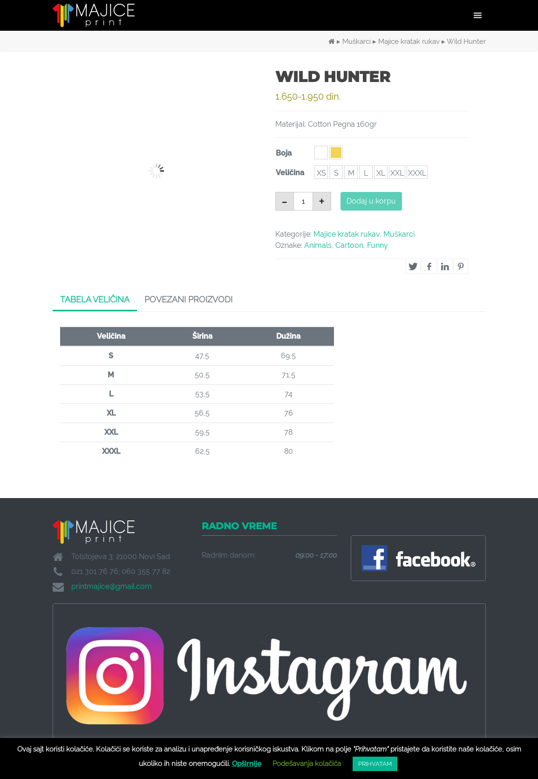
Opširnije (246, 763)
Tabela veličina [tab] (94, 299)
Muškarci (356, 41)
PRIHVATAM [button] (375, 763)
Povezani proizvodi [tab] (188, 299)
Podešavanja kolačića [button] (306, 763)
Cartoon (349, 245)
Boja (284, 153)
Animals (318, 245)
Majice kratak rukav (409, 41)
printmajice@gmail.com (111, 586)
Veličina (290, 172)
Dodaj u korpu (371, 201)
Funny (377, 245)
